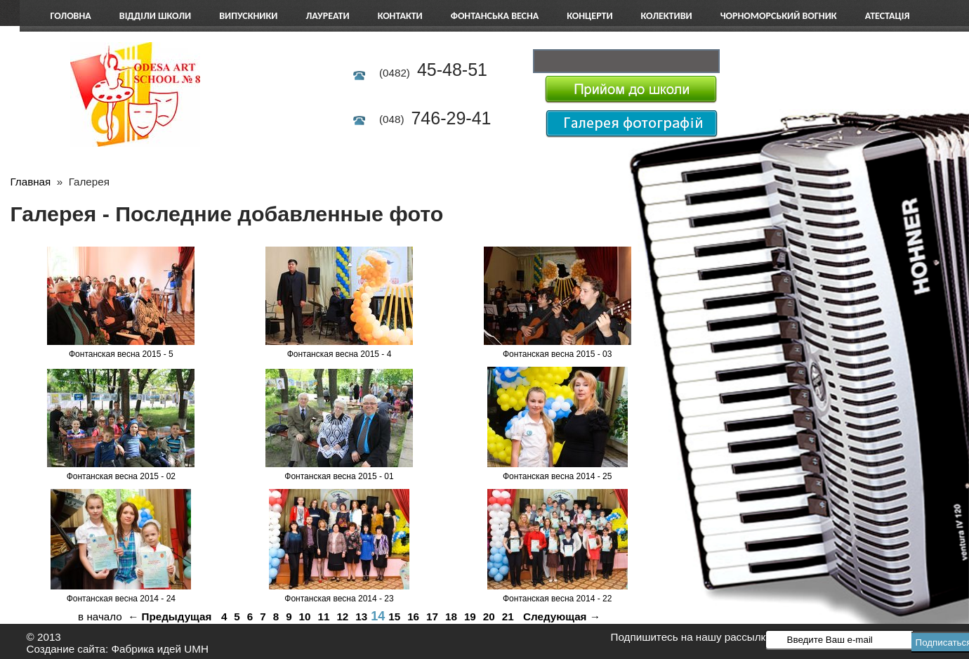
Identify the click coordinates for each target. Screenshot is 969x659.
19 (470, 616)
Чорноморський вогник (778, 16)
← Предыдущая (169, 616)
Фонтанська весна (495, 16)
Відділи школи (155, 16)
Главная (30, 182)
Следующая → (561, 616)
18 (451, 616)
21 (508, 616)
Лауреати (328, 16)
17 (432, 616)
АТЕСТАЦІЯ (887, 16)
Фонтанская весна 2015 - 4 (339, 354)
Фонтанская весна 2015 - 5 (121, 354)
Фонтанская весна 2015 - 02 (121, 476)
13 (361, 616)
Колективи (666, 16)
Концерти (589, 16)
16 (413, 616)
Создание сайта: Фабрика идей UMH (118, 649)
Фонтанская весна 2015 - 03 (557, 354)
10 (305, 616)
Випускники (248, 16)
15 (394, 616)
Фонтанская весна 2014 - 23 (338, 598)
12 (342, 616)
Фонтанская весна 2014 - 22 (557, 598)
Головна (71, 16)
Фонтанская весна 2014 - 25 (557, 476)
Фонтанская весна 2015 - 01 (338, 476)
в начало (100, 616)
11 (324, 616)
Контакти (400, 16)
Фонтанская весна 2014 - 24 (121, 598)
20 (489, 616)
